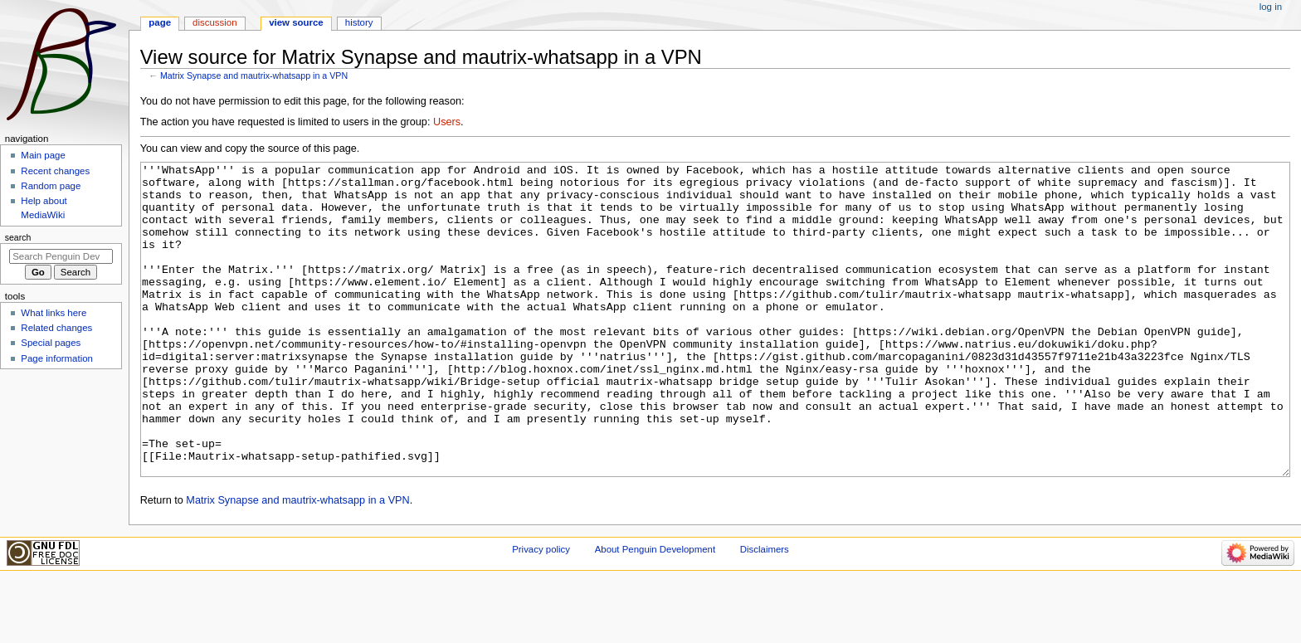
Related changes (56, 328)
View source (296, 22)
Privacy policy (541, 611)
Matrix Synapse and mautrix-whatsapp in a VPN (254, 75)
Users (446, 122)
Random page (50, 186)
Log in (1271, 7)
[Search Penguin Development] (61, 256)
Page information (57, 358)
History (359, 22)
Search (18, 237)
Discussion (214, 22)
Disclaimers (764, 611)
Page (160, 22)
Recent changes (55, 171)
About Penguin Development (655, 611)
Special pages (50, 343)
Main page (43, 155)
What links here (53, 313)
